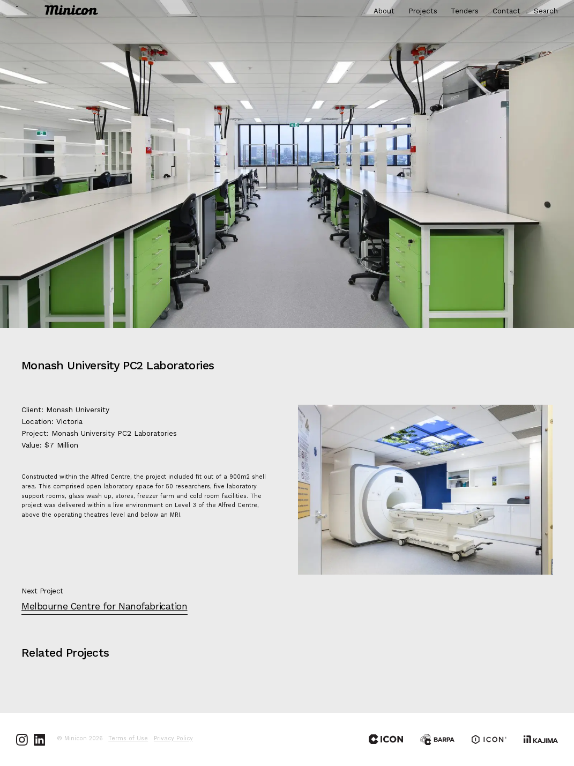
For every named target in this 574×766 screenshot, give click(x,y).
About (384, 12)
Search (546, 12)
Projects (422, 12)
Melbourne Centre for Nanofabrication (104, 607)
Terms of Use (128, 739)
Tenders (465, 12)
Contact (506, 12)
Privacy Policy (173, 739)
